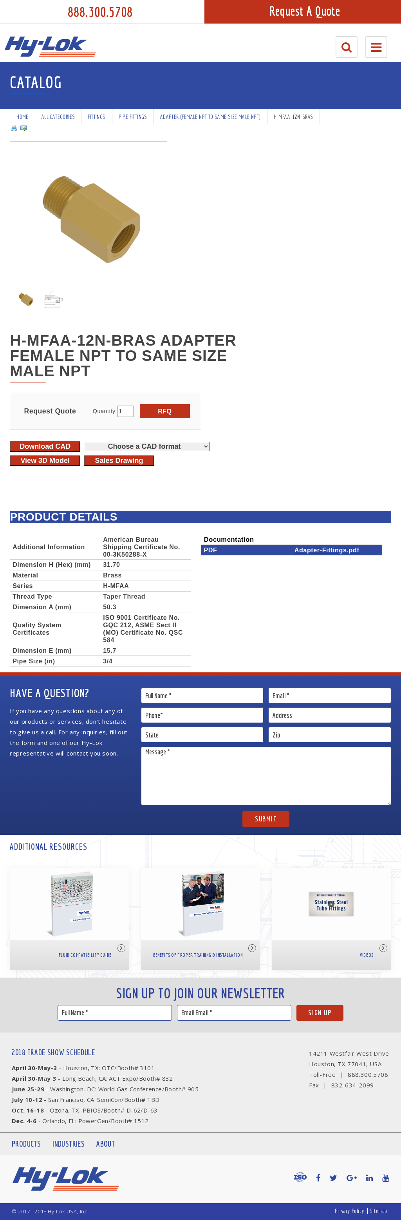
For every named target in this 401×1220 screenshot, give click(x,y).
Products (26, 1143)
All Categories (58, 116)
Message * (266, 776)
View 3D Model (45, 460)
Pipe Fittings (133, 116)
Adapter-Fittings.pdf (326, 550)
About (105, 1143)
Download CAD (45, 446)
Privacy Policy (349, 1210)
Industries (68, 1143)
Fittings (96, 116)
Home (22, 116)
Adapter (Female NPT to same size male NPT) (210, 116)
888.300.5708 (100, 12)
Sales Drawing (119, 460)
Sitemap (378, 1210)
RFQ (165, 411)
